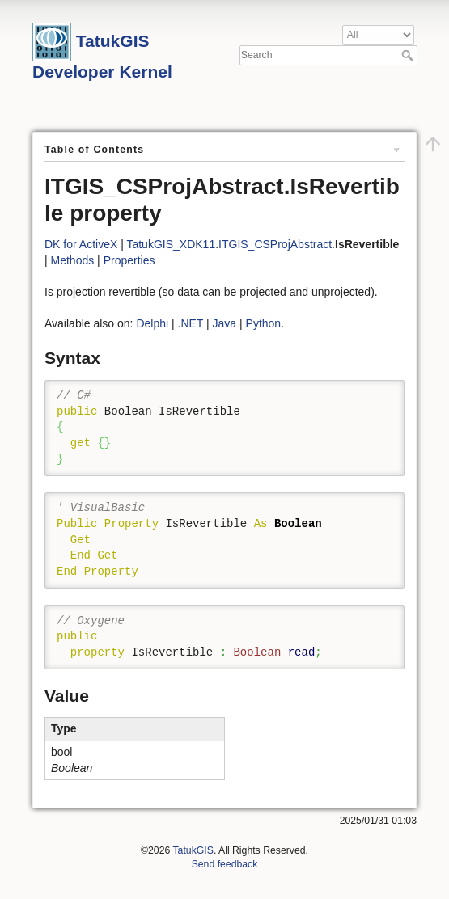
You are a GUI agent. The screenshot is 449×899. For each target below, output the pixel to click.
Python (264, 323)
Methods (73, 260)
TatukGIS (192, 850)
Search (409, 55)
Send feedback (225, 864)
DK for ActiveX (80, 244)
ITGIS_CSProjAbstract (275, 244)
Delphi (152, 323)
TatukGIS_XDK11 (170, 244)
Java (225, 323)
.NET (191, 323)
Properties (129, 260)
